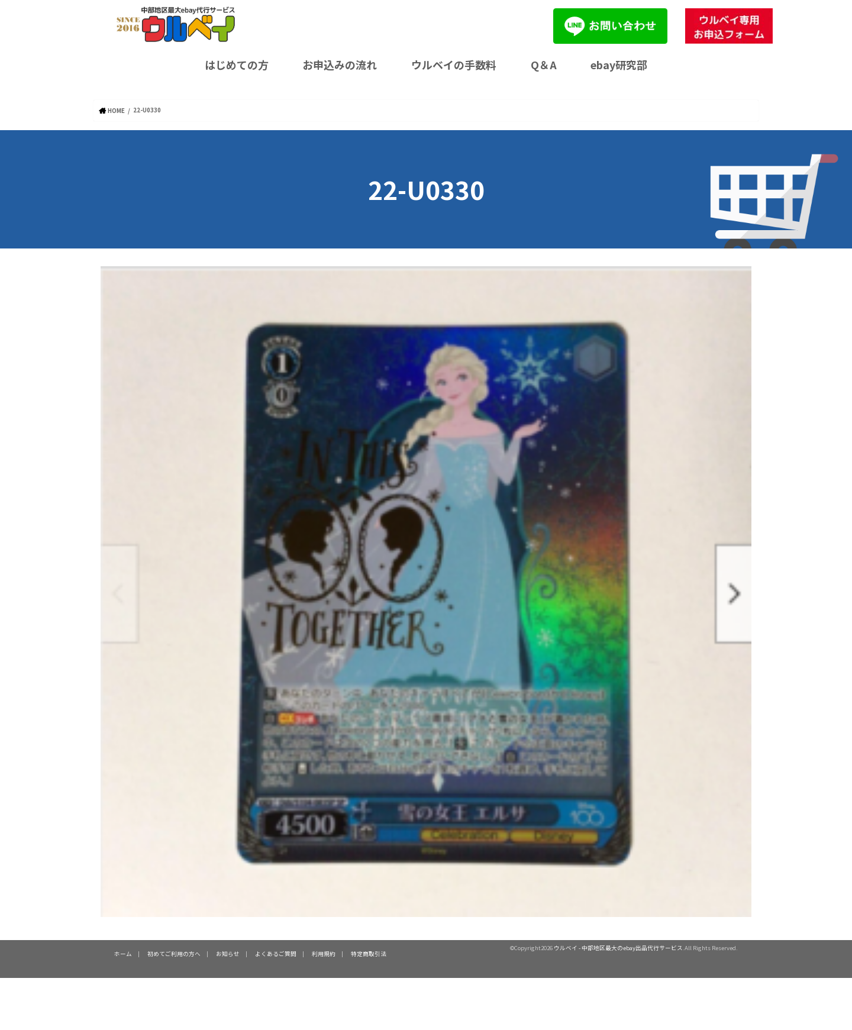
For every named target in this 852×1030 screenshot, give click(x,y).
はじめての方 (237, 64)
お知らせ (228, 953)
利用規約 (323, 953)
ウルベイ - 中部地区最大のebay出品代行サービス (618, 947)
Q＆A (544, 64)
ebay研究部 (618, 64)
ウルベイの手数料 (453, 64)
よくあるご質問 (275, 953)
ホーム (123, 953)
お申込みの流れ (339, 64)
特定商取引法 (368, 953)
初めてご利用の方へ (174, 953)
